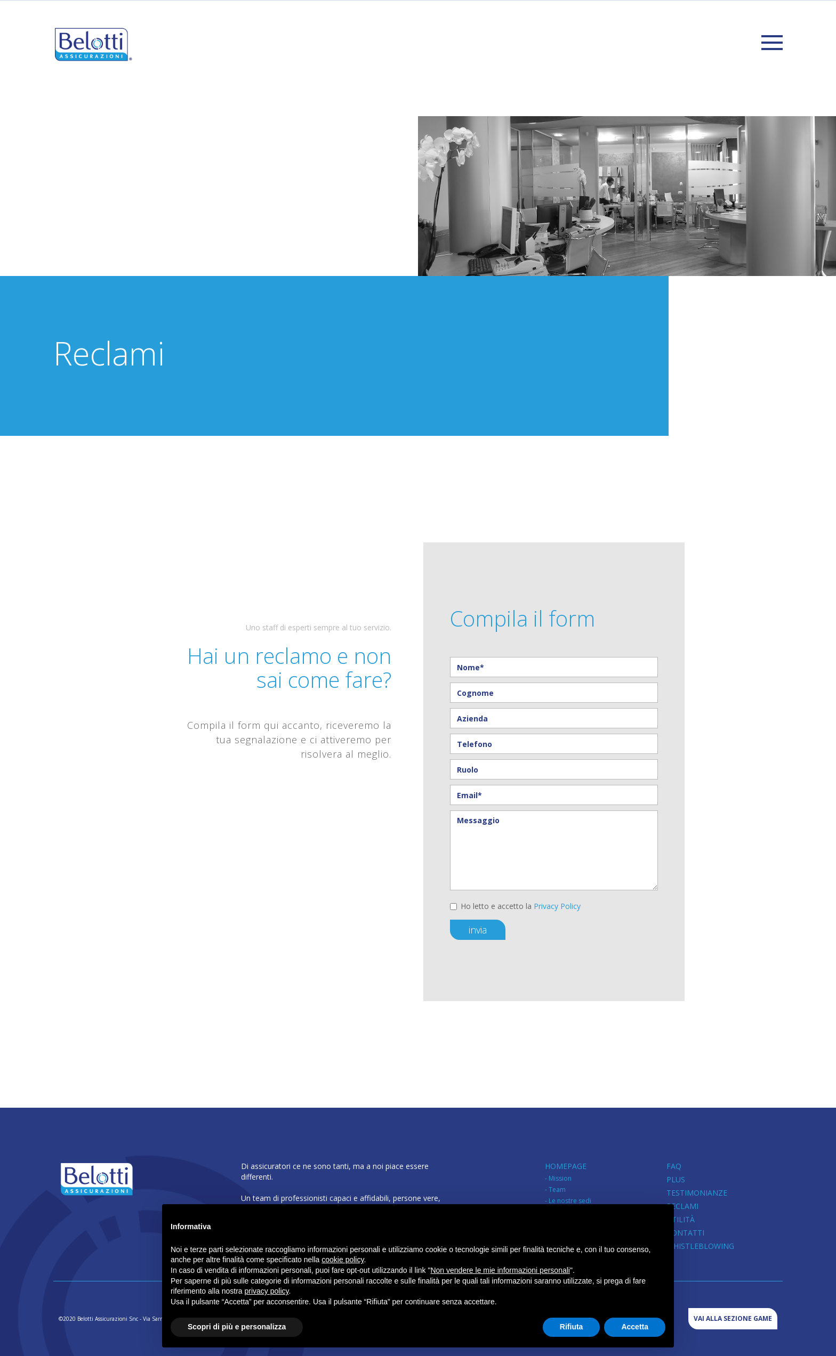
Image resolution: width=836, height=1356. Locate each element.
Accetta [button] (634, 1326)
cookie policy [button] (342, 1259)
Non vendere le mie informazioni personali (499, 1270)
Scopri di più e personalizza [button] (237, 1326)
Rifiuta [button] (571, 1326)
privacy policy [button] (267, 1291)
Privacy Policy (557, 906)
